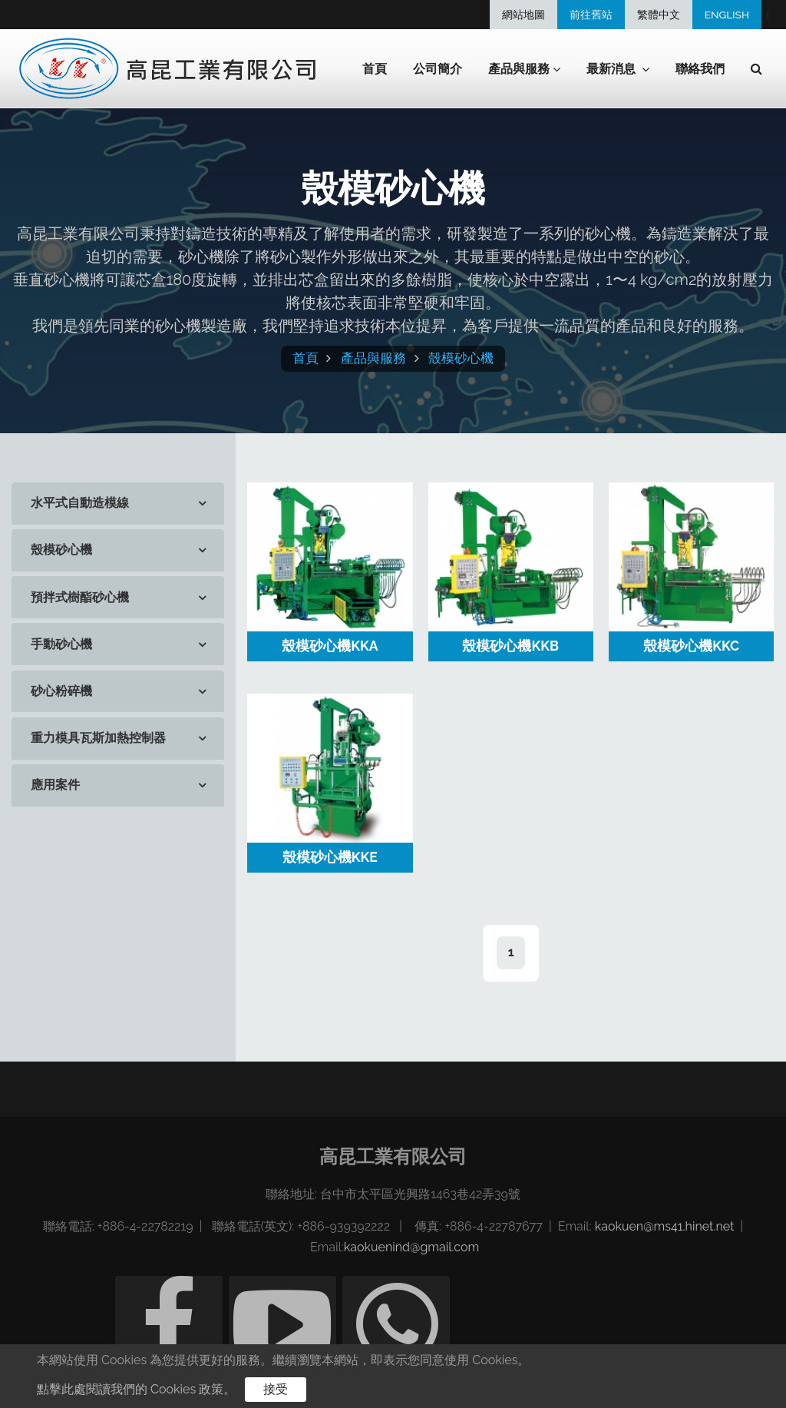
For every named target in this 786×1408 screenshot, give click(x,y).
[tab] (118, 503)
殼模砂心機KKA (330, 646)
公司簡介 (437, 68)
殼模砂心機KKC (691, 646)
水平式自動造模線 (80, 502)
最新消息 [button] (617, 69)
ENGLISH (727, 14)
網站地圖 (523, 14)
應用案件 (55, 784)
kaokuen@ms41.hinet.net (665, 1226)
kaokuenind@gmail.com (411, 1247)
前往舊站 (591, 14)
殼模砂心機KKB (510, 646)
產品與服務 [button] (524, 69)
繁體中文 (658, 14)
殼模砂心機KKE (330, 857)
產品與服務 (373, 358)
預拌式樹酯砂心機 (80, 597)
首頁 (374, 68)
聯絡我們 (700, 68)
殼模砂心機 (461, 358)
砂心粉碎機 (61, 691)
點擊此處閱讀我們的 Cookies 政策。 (136, 1389)
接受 (275, 1389)
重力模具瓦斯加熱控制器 (98, 738)
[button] (756, 69)
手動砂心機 (61, 644)
